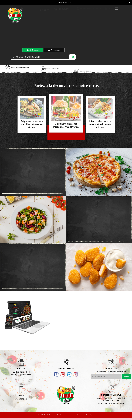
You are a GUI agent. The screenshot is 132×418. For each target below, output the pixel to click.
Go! (72, 57)
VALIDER (126, 376)
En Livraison (33, 50)
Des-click (75, 415)
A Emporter (54, 50)
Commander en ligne (86, 415)
